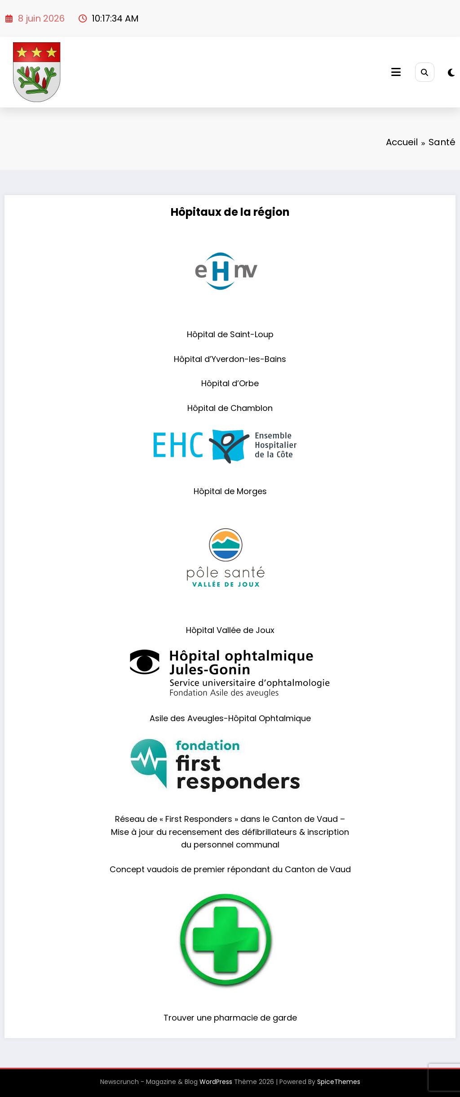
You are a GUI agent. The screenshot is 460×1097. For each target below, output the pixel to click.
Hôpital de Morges (230, 491)
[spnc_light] (451, 73)
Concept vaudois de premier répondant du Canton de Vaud (230, 869)
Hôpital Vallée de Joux (230, 630)
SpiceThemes (338, 1081)
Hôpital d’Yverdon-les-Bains (230, 359)
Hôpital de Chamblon (230, 408)
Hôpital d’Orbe (230, 383)
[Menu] (396, 72)
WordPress (215, 1081)
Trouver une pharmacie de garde (230, 1017)
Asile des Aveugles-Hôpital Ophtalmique (230, 718)
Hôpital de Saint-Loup (230, 334)
